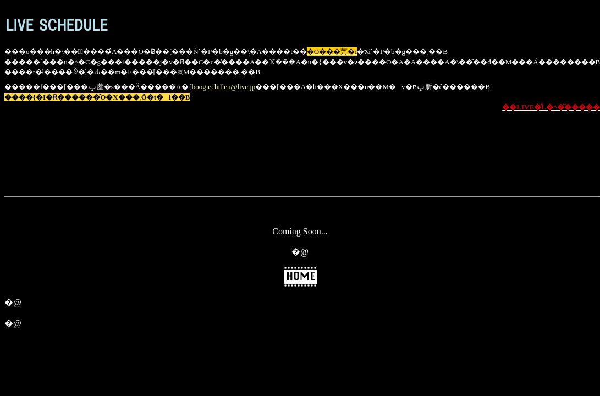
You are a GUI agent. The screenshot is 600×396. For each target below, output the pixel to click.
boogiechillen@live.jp (224, 86)
